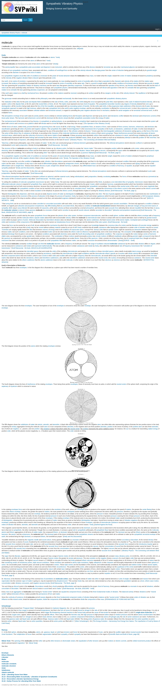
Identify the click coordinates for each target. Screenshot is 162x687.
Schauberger (6, 606)
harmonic (21, 118)
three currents (123, 127)
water (148, 106)
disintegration (6, 106)
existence (20, 597)
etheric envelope (143, 215)
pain (48, 166)
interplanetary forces (63, 222)
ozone (68, 610)
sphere (115, 215)
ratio (74, 70)
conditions (51, 70)
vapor (6, 556)
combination (58, 236)
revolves (122, 253)
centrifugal (144, 220)
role (124, 617)
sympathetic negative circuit (14, 76)
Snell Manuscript (36, 173)
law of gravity (110, 194)
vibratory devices (104, 190)
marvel (66, 140)
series (146, 234)
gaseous (32, 210)
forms (10, 112)
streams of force (100, 127)
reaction (7, 179)
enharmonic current (34, 118)
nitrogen (87, 610)
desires (55, 137)
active (9, 621)
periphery (149, 76)
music (101, 632)
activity (36, 116)
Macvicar (7, 579)
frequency (156, 215)
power (54, 76)
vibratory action (61, 148)
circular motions (101, 236)
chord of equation (89, 104)
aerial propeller (10, 67)
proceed (30, 127)
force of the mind (152, 131)
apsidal (110, 229)
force (96, 81)
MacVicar (5, 143)
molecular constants (9, 664)
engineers (65, 198)
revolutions (12, 222)
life (65, 127)
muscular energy (145, 225)
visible (35, 532)
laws (6, 85)
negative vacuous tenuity (41, 583)
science (11, 123)
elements (139, 106)
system (153, 121)
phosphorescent (62, 581)
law (45, 81)
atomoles (70, 426)
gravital (149, 70)
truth (74, 530)
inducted (107, 244)
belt (87, 196)
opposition (113, 88)
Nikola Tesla (6, 641)
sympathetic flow (56, 129)
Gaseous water (53, 619)
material (62, 176)
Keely (4, 55)
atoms (53, 57)
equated (64, 592)
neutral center (125, 186)
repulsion (68, 196)
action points (58, 621)
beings (136, 135)
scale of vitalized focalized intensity (140, 102)
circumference (61, 567)
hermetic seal (75, 614)
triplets (64, 104)
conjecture (119, 234)
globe (150, 135)
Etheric (11, 532)
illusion (77, 238)
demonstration (112, 240)
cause (96, 612)
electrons (108, 260)
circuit (93, 102)
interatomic (119, 129)
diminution (15, 594)
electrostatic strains (68, 641)
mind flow (153, 137)
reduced (22, 210)
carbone (73, 617)
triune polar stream (8, 118)
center (137, 148)
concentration (109, 546)
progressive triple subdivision (121, 106)
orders (22, 129)
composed (80, 617)
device (85, 98)
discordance (58, 161)
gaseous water (14, 619)
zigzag (137, 163)
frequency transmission (132, 246)
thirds (61, 102)
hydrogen (113, 617)
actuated (41, 137)
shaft (23, 93)
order (9, 431)
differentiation (6, 166)
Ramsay (4, 630)
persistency (47, 253)
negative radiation (41, 129)
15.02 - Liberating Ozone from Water (15, 674)
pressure (120, 511)
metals (28, 246)
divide (45, 599)
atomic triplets (52, 135)
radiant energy (153, 429)
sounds (80, 210)
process (34, 196)
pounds (149, 83)
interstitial (153, 255)
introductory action (26, 562)
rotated (15, 93)
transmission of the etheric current (115, 188)
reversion (24, 196)
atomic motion (63, 556)
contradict (130, 88)
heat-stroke (104, 612)
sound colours (46, 540)
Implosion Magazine (59, 608)
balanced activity (127, 592)
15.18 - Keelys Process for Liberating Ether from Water (21, 681)
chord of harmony (103, 586)
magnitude (151, 186)
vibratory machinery (40, 85)
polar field (109, 102)
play (118, 617)
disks (18, 102)
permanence (43, 594)
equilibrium (142, 93)
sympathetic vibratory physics (117, 98)
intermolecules (96, 215)
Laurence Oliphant (88, 153)
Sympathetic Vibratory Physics (11, 32)
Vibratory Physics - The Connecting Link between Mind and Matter (93, 140)
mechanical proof (10, 121)
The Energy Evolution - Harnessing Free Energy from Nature (113, 621)
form (50, 594)
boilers (107, 614)
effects (52, 614)
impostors (23, 140)
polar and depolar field (32, 102)
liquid (52, 632)
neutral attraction (64, 76)
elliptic (4, 236)
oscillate (121, 215)
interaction (137, 229)
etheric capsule (34, 218)
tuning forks (9, 203)
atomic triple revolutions (80, 562)
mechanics (106, 110)
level (54, 123)
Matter (4, 659)
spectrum (7, 238)
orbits (3, 222)
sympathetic (45, 121)
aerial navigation (123, 110)
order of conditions (32, 76)
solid (58, 632)
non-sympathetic (15, 70)
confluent (139, 143)
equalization (83, 641)
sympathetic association (82, 118)
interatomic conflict (117, 116)
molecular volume (10, 210)
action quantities (37, 621)
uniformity (31, 135)
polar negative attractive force (90, 110)
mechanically (67, 98)
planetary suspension (75, 85)
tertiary (14, 426)
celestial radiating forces (64, 116)
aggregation (18, 592)
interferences (122, 133)
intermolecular (100, 253)
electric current (151, 188)
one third (41, 244)
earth (6, 81)
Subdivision (6, 670)
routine (14, 81)
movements (141, 641)
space (120, 150)
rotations (61, 93)
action (7, 133)
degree (153, 244)
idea (116, 225)
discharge (11, 234)
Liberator (5, 657)
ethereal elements (80, 143)
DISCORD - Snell (88, 588)
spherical (50, 176)
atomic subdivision (93, 220)
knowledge (95, 225)
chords (54, 586)
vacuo (20, 208)
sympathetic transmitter (107, 104)
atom (99, 424)
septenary (5, 386)
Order (4, 668)
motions (93, 163)
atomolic (46, 424)
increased (5, 83)
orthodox (75, 131)
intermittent (50, 220)
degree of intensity (130, 104)
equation (129, 166)
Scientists (5, 229)
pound (94, 83)
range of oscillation (97, 244)
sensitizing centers (11, 562)
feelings (32, 137)
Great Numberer (7, 634)
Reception (78, 116)
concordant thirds (68, 206)
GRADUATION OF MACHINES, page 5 (19, 212)
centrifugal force (62, 70)
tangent (108, 93)
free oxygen (23, 610)
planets (60, 215)
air (16, 148)
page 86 (136, 634)
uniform (96, 135)
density (150, 540)
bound (80, 610)
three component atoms (12, 255)
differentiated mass (89, 166)
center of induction (118, 70)
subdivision (127, 129)
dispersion (89, 116)
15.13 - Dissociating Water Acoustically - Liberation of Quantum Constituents (29, 677)
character (118, 81)
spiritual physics (56, 121)
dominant (135, 116)
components (25, 222)
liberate (24, 208)
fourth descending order (86, 234)
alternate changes (133, 206)
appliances (100, 196)
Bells (10, 208)
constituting (107, 176)
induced (88, 70)
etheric (73, 232)
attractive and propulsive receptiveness (31, 206)
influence (85, 232)
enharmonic (140, 127)
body (28, 227)
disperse (50, 194)
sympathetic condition (27, 188)
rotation (136, 81)
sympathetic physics (60, 88)
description (144, 133)
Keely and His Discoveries (25, 168)
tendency (15, 83)
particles (25, 179)
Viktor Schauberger (81, 621)
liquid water (26, 619)
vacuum (102, 150)
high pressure (88, 614)
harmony (68, 166)
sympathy (64, 634)
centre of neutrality (83, 81)
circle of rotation (35, 72)
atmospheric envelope (12, 116)
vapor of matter (27, 581)
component (87, 215)
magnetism (21, 643)
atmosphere (90, 208)
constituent (18, 179)
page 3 (117, 153)
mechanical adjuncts (128, 67)
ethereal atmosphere (12, 176)
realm (78, 232)
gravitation (127, 581)
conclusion (91, 240)
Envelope (5, 653)
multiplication (20, 634)
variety (84, 137)
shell (152, 253)
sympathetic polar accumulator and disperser (35, 67)
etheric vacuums (87, 560)
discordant (108, 210)
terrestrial (107, 67)
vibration (82, 150)
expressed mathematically (43, 246)
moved (41, 227)
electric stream (63, 118)
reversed (44, 76)
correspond (146, 236)
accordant (99, 210)
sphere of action (22, 220)
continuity (11, 597)
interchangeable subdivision (112, 131)
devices (92, 67)
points (153, 619)
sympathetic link (54, 108)
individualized (79, 176)
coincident (40, 203)
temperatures (45, 610)
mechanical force (33, 93)
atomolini (35, 524)
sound (117, 163)
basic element (47, 617)
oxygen (14, 614)
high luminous (31, 108)
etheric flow (17, 133)
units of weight (124, 579)
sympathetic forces (41, 215)
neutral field (43, 104)
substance (27, 133)
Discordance (20, 163)
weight (154, 70)
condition (51, 93)
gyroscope (8, 98)
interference (31, 384)
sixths (66, 102)
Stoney (96, 229)
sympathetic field (56, 240)
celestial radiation (39, 110)
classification (6, 129)
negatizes (134, 520)
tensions (67, 632)
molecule (24, 32)
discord (42, 166)
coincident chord (80, 188)
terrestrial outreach (55, 110)
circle (54, 78)
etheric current (67, 190)
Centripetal (134, 220)
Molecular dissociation (36, 220)
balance (101, 597)
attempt (127, 137)
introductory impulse (145, 544)
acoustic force (113, 208)
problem (142, 137)
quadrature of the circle (125, 567)
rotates (42, 218)
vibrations (150, 586)
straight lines (19, 166)
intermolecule (92, 218)
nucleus (113, 258)
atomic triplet (88, 148)
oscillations (85, 253)
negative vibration (22, 78)
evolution (93, 558)
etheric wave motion (152, 581)
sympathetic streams (86, 534)
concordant (5, 588)
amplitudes (118, 236)
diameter (16, 72)
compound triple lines (135, 238)
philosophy (44, 98)
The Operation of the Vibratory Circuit (96, 123)
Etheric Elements (8, 655)
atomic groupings (107, 133)
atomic (105, 116)
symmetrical (152, 176)
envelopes (23, 267)
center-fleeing (147, 509)
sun (127, 429)
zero (147, 104)
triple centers (69, 565)
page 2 (58, 179)
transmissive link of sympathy (94, 129)
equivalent (106, 81)
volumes (45, 229)
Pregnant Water (28, 608)
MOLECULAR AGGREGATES (41, 248)
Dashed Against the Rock (103, 524)
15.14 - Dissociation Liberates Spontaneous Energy (20, 679)
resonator (49, 210)
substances (103, 227)
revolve (44, 255)
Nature (88, 150)
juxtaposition (23, 145)
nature (15, 127)
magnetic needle (33, 540)
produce (90, 236)
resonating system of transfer (79, 106)
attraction (42, 196)
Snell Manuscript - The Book (104, 153)
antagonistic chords (72, 163)
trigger (47, 612)
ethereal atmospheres (117, 143)
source (58, 127)
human (79, 612)
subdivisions (54, 258)
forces (9, 127)
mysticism (13, 386)
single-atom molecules (144, 612)
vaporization (6, 581)
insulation (38, 190)
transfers (118, 104)
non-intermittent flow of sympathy (123, 182)
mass (91, 76)
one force (90, 571)
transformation (148, 614)
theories (130, 85)
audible (118, 632)
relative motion (137, 565)
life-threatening (55, 612)
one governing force (46, 127)
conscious (111, 225)
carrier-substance (133, 617)
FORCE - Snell (129, 240)
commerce (21, 123)
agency (139, 131)
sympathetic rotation (24, 85)
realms (4, 258)
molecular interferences (71, 133)
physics (88, 131)
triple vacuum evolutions (41, 562)
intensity (8, 78)
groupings (79, 135)
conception (128, 232)
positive (28, 129)
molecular (25, 218)
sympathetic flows (87, 127)
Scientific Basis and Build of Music (120, 634)
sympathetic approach (9, 108)
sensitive (65, 210)
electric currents (121, 641)
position (114, 148)
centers (56, 565)
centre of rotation (126, 156)
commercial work (125, 108)
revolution (22, 81)
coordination (105, 108)
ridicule (104, 88)
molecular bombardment (101, 206)
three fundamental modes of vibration (105, 592)
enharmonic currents (149, 116)
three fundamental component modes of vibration (73, 597)
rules (65, 131)
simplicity (83, 121)
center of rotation (125, 76)
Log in (158, 29)
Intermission (139, 182)
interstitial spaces (32, 251)
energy (100, 118)
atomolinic (56, 424)
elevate (43, 123)
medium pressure (121, 614)
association (23, 110)
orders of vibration (140, 597)
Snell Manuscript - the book (58, 145)
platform (31, 123)
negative (16, 429)
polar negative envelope (78, 108)
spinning (17, 641)
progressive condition (147, 108)
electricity (5, 150)
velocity (82, 70)
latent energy (136, 251)
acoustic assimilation (120, 203)
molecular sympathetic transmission (32, 182)
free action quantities (141, 619)
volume (46, 116)
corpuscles (45, 208)
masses (145, 579)
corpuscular (75, 229)
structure (40, 135)
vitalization (8, 102)
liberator (17, 556)
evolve (93, 118)
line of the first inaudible (46, 106)
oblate (31, 150)
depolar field (20, 104)
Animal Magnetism (73, 129)
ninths (74, 102)
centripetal (70, 511)
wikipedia (80, 48)
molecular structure (9, 666)
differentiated (47, 163)
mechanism (54, 225)
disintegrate (70, 194)
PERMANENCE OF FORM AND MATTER (119, 599)
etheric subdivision (28, 260)
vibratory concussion (22, 583)
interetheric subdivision (77, 258)
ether (54, 143)
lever (142, 581)
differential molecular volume (11, 184)
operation (111, 85)
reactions (70, 612)
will (33, 225)
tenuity (71, 558)
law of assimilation (47, 579)
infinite (130, 253)
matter (107, 118)
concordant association (53, 203)
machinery (24, 70)
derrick (104, 198)
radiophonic (97, 562)
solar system (72, 215)
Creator (92, 184)
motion (123, 225)
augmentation (47, 634)
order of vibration (140, 227)
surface (91, 93)
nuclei (13, 145)
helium (92, 617)
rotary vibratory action (122, 556)
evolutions (58, 562)
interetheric (46, 258)
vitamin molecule (8, 672)
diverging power (99, 70)
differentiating (52, 206)
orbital (135, 641)
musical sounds (135, 632)
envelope (88, 306)
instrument (58, 67)
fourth (111, 129)
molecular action (62, 579)
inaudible (138, 208)
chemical (5, 135)
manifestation (153, 194)
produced (72, 137)
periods (135, 236)
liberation (135, 225)
